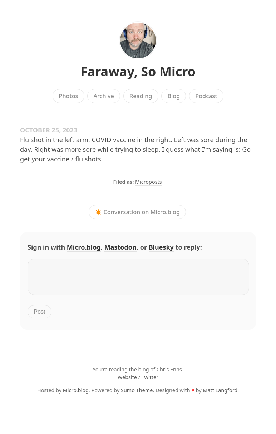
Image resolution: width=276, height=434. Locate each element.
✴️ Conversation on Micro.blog (137, 212)
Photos (68, 96)
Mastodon (120, 247)
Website (127, 381)
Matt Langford (220, 394)
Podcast (206, 96)
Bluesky (161, 247)
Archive (103, 96)
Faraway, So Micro (138, 71)
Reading (140, 96)
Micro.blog (84, 247)
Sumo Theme (137, 394)
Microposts (148, 181)
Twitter (150, 381)
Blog (173, 96)
